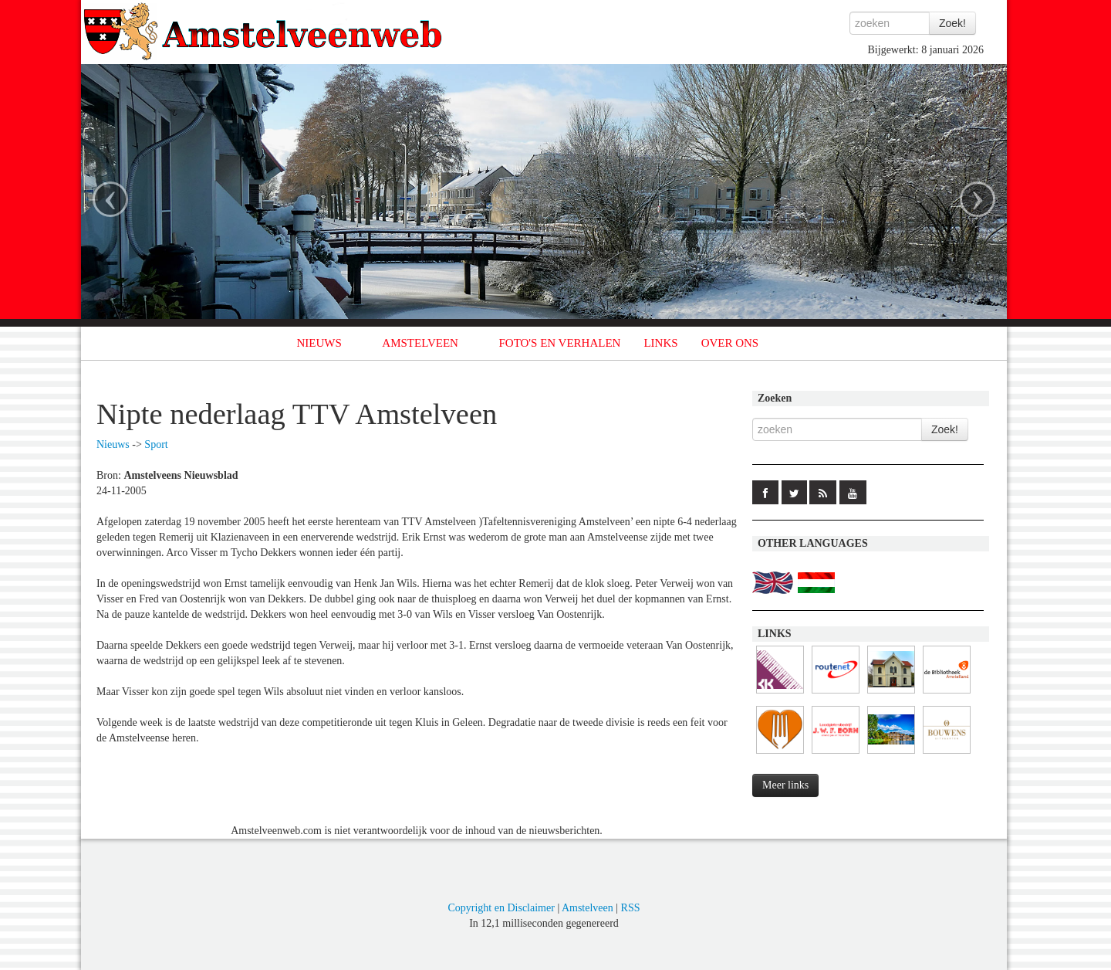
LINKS (660, 343)
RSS (630, 908)
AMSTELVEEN (420, 343)
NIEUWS (319, 343)
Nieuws (113, 444)
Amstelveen (587, 908)
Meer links (785, 785)
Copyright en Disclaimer (500, 908)
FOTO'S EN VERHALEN (559, 343)
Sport (155, 444)
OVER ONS (730, 343)
